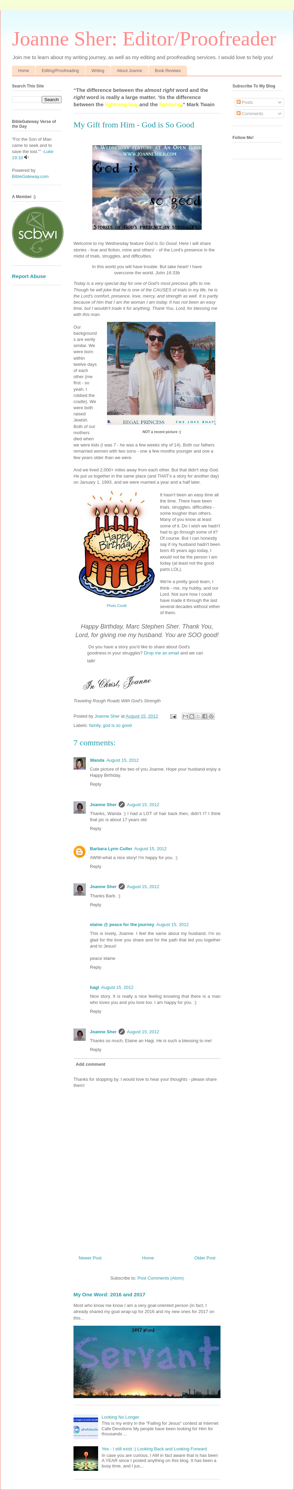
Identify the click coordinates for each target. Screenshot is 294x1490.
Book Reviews (168, 70)
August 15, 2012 (122, 760)
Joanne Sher (103, 804)
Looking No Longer (120, 1417)
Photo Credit (117, 606)
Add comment (91, 1064)
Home (23, 70)
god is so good (117, 725)
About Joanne (129, 70)
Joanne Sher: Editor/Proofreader (144, 38)
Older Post (205, 1257)
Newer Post (90, 1257)
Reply (95, 784)
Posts (245, 102)
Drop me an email (161, 653)
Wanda (97, 760)
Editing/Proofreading (60, 70)
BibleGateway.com (30, 176)
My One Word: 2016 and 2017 (109, 1294)
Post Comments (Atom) (160, 1278)
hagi (94, 987)
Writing (98, 70)
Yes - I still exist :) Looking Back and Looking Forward (154, 1448)
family (95, 725)
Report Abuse (29, 276)
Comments (250, 113)
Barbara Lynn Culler (111, 848)
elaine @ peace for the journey (122, 924)
